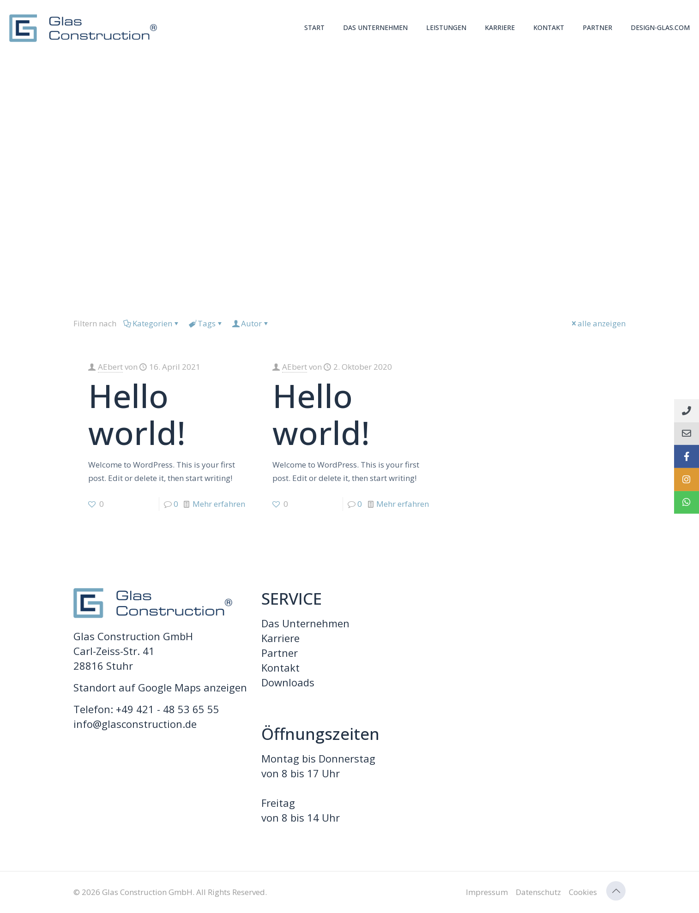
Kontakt (280, 667)
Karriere (280, 638)
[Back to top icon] (616, 891)
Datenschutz (538, 892)
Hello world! (137, 414)
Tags (205, 323)
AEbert (110, 366)
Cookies (583, 892)
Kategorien (151, 323)
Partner (279, 653)
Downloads (287, 682)
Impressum (487, 892)
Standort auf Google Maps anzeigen (160, 687)
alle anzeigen (598, 323)
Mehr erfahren (219, 504)
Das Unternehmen (305, 623)
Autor (251, 323)
